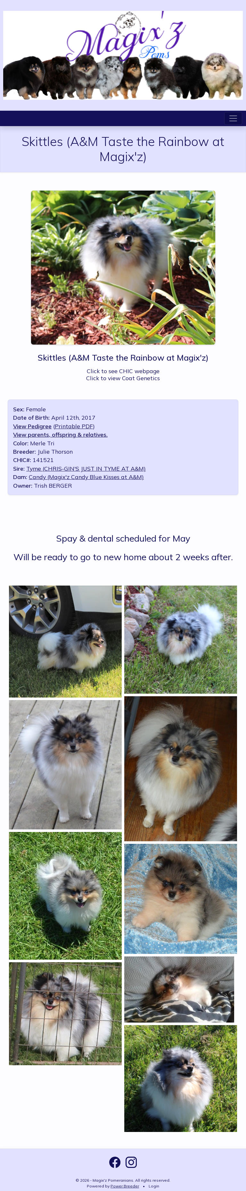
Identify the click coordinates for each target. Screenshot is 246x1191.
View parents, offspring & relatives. (60, 434)
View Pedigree (32, 426)
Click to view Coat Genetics (123, 377)
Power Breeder (125, 1186)
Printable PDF (74, 426)
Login (154, 1186)
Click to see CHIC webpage (123, 370)
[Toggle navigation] (233, 118)
